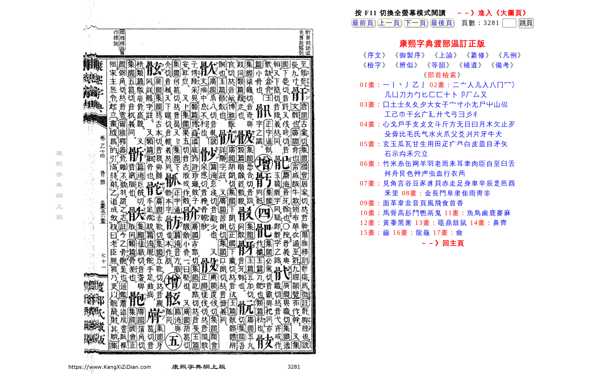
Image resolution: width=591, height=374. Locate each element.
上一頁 (389, 22)
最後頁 (442, 22)
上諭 (446, 55)
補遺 (470, 65)
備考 (502, 65)
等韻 (438, 65)
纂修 (478, 55)
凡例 (510, 55)
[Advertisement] (442, 315)
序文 (374, 55)
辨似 (406, 65)
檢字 (374, 65)
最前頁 (363, 22)
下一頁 (416, 22)
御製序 (410, 55)
